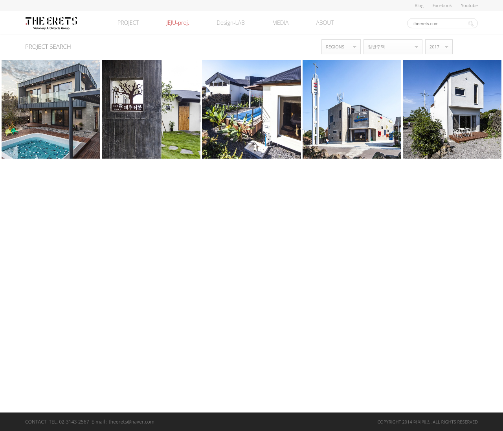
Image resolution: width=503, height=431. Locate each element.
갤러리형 (462, 46)
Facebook (442, 5)
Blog (419, 5)
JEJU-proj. (177, 22)
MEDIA (280, 22)
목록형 (474, 46)
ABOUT (325, 22)
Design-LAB (231, 22)
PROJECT (128, 22)
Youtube (469, 5)
